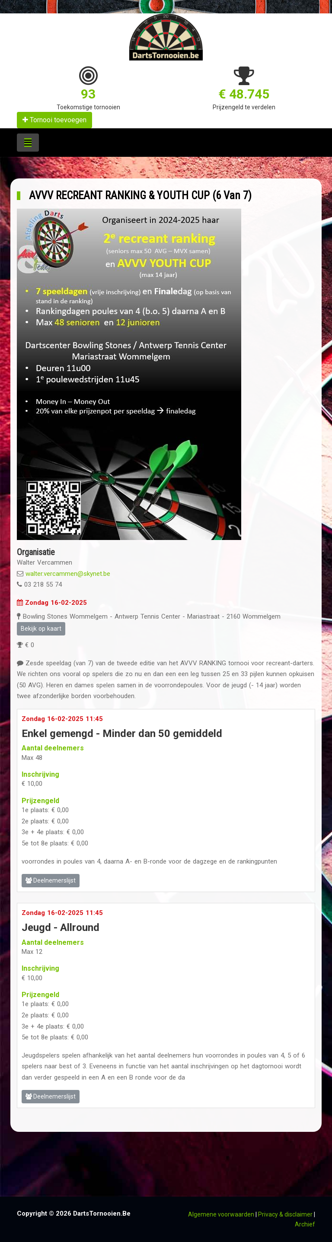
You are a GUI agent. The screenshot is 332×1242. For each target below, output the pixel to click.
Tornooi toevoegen (54, 120)
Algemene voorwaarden (221, 1214)
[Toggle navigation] (28, 142)
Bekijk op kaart (41, 628)
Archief (305, 1224)
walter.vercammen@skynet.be (68, 574)
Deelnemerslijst (51, 880)
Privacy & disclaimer (285, 1214)
